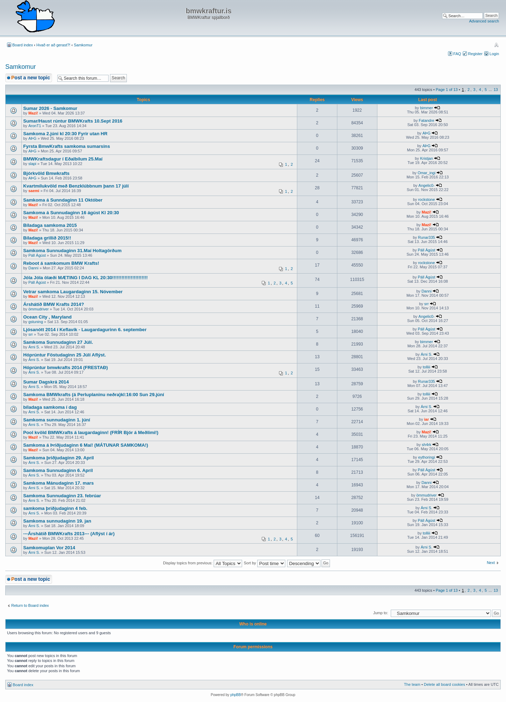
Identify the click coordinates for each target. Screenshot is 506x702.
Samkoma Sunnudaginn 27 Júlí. (58, 342)
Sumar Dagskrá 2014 (46, 382)
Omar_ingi (426, 173)
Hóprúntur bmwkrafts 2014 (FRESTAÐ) (65, 367)
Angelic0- (427, 185)
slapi (32, 164)
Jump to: (380, 613)
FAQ (457, 54)
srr (426, 304)
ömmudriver (38, 309)
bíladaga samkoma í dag (50, 407)
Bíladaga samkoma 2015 (50, 225)
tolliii (426, 367)
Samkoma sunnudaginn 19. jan (57, 521)
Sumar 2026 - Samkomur (50, 108)
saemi (33, 191)
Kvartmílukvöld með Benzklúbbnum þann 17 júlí (76, 186)
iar (426, 419)
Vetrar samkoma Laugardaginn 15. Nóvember (73, 291)
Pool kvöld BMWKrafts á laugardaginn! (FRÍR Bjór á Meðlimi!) (90, 432)
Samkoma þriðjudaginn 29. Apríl (58, 457)
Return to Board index (30, 605)
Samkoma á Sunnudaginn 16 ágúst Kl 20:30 (71, 212)
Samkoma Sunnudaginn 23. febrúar (62, 495)
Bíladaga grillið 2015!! (47, 238)
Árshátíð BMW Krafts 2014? (53, 304)
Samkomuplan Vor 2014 (49, 547)
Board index (22, 45)
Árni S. (34, 347)
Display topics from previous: (202, 563)
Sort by (264, 563)
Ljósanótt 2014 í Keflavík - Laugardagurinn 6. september (85, 329)
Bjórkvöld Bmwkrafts (46, 173)
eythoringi (426, 457)
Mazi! (33, 113)
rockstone (426, 199)
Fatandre (426, 120)
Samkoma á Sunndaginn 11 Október (63, 200)
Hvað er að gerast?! (54, 45)
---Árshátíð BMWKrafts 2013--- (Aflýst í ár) (69, 533)
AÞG (32, 138)
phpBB (235, 695)
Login (494, 54)
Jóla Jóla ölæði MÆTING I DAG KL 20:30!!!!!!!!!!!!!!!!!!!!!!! (85, 277)
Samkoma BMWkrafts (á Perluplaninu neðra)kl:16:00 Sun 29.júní (93, 394)
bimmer (426, 108)
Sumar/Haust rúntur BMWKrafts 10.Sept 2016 (72, 121)
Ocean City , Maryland (47, 317)
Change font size (496, 44)
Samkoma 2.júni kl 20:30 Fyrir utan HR (65, 133)
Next (491, 562)
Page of (447, 89)
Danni (33, 268)
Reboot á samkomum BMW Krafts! (61, 263)
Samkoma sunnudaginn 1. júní (56, 419)
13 (496, 89)
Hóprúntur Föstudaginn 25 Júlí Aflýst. (64, 354)
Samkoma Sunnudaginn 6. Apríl (58, 470)
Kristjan (426, 158)
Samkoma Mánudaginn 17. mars (58, 483)
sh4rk (426, 444)
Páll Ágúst (37, 255)
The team (412, 684)
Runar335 (426, 237)
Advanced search (484, 21)
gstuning (35, 322)
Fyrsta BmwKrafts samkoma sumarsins (66, 146)
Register (475, 54)
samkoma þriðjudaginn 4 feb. (55, 508)
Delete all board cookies (444, 684)
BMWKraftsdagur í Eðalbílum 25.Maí (63, 159)
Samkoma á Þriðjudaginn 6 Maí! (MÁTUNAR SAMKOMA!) (85, 445)
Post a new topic (30, 77)
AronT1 (34, 126)
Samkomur (83, 45)
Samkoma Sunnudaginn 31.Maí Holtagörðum (72, 250)
